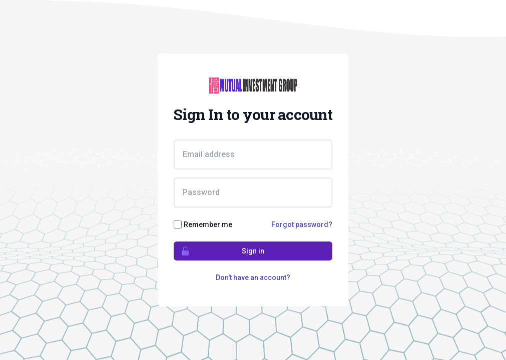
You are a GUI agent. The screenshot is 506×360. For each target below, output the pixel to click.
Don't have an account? (253, 278)
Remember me (208, 224)
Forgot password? (301, 224)
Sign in (219, 251)
